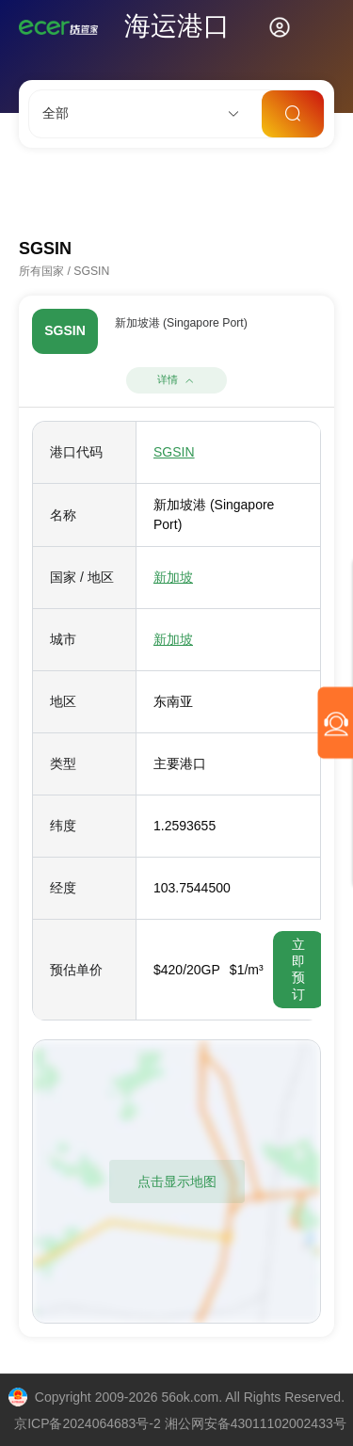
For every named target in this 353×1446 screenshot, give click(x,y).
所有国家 (41, 271)
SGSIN (174, 451)
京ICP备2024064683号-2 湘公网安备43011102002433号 (180, 1423)
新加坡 (173, 577)
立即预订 (298, 969)
